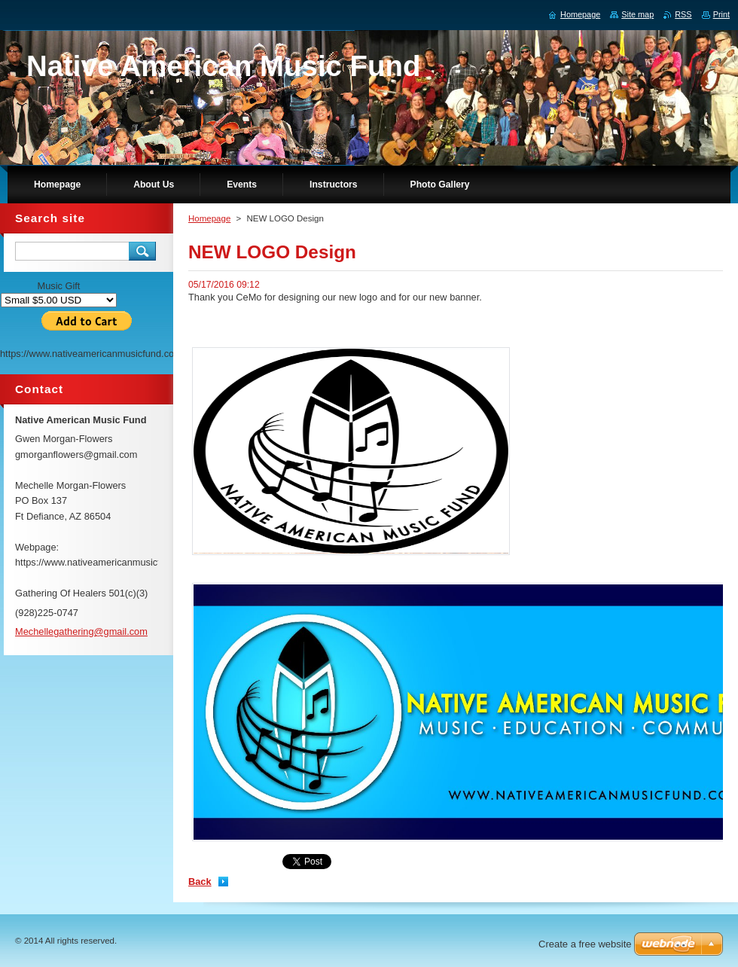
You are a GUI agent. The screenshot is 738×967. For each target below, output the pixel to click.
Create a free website (585, 944)
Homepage (209, 218)
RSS (683, 14)
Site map (637, 14)
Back (200, 881)
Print (721, 14)
